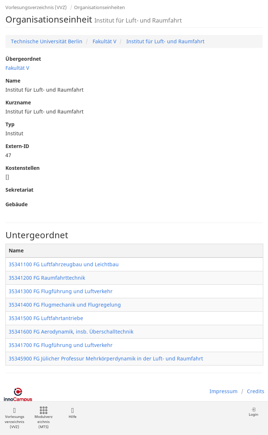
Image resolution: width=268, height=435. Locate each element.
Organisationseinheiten (99, 7)
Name (12, 80)
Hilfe (72, 413)
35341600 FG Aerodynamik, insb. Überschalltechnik (71, 331)
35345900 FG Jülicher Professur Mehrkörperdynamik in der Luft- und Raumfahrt (106, 358)
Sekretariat (19, 189)
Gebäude (16, 204)
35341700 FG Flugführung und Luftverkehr (61, 345)
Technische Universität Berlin (46, 41)
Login (253, 412)
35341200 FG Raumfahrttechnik (47, 277)
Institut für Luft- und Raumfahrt (164, 41)
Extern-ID (17, 146)
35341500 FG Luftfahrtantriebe (46, 318)
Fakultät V (103, 41)
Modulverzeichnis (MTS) (43, 418)
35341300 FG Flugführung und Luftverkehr (61, 291)
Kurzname (18, 102)
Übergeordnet (23, 58)
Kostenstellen (22, 167)
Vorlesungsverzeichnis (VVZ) (36, 7)
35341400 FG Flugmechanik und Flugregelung (65, 304)
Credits (255, 391)
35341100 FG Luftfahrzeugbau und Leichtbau (64, 264)
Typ (10, 124)
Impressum (223, 391)
